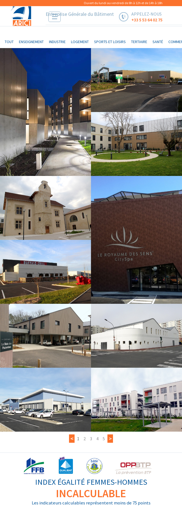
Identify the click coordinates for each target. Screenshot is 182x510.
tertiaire (139, 41)
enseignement (31, 41)
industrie (57, 41)
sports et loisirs (110, 41)
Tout (9, 41)
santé (158, 41)
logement (80, 41)
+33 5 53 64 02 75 (147, 19)
